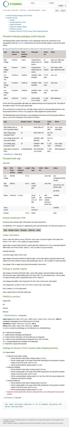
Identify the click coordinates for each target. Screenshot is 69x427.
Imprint (44, 423)
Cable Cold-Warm (15, 24)
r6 (36, 404)
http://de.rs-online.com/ (30, 49)
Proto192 (21, 43)
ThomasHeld (8, 398)
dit (6, 404)
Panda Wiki (14, 10)
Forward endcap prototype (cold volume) (19, 15)
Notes (53, 52)
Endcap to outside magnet (18, 27)
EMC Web (23, 10)
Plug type (34, 52)
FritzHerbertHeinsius (10, 315)
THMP (10, 241)
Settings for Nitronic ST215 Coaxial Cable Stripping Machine (29, 31)
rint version (19, 404)
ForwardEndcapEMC (33, 10)
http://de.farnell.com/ (46, 49)
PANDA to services (16, 29)
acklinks (45, 404)
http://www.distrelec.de (12, 49)
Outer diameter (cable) (24, 54)
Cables (44, 10)
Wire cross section (12, 170)
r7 (33, 404)
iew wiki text (53, 404)
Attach (63, 10)
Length (27, 168)
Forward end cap (11, 18)
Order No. (31, 230)
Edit (57, 10)
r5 (39, 404)
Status (55, 168)
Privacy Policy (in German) (55, 423)
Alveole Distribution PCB (18, 22)
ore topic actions (17, 406)
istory (26, 404)
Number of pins (26, 122)
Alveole (12, 20)
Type (5, 52)
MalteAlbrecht (8, 154)
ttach (11, 404)
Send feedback (36, 423)
